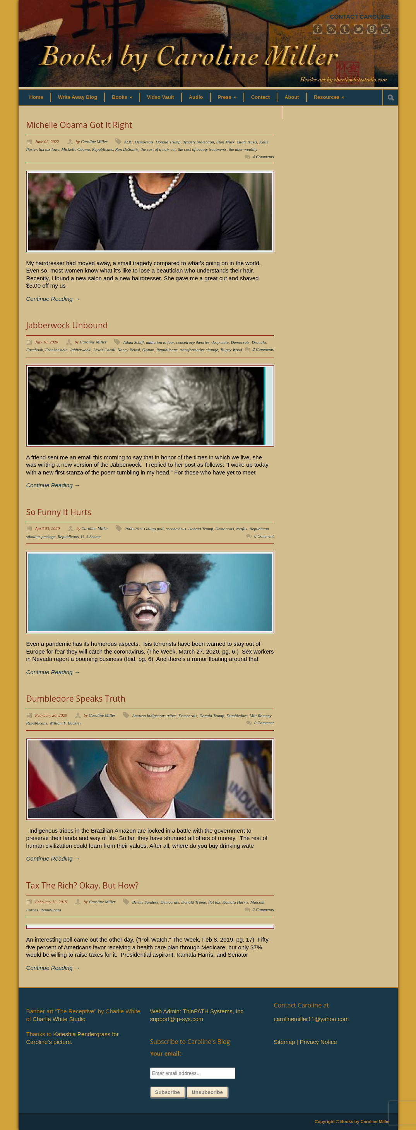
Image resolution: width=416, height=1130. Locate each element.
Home (36, 97)
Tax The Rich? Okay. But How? (82, 885)
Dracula (259, 342)
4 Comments (263, 156)
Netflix (241, 528)
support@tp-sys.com (177, 1019)
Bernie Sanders (145, 902)
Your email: (165, 1053)
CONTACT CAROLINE (360, 16)
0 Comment (264, 536)
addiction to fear (160, 342)
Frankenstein (56, 349)
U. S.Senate (91, 536)
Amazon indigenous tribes (154, 715)
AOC (128, 142)
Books (122, 97)
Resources (329, 97)
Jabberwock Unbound (67, 325)
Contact (260, 97)
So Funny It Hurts (58, 512)
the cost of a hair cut (158, 149)
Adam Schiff (133, 342)
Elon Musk (225, 142)
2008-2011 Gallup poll (144, 528)
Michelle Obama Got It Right (79, 124)
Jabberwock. (80, 349)
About (291, 97)
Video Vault (160, 97)
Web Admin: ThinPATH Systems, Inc (196, 1011)
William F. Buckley (65, 723)
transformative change (199, 349)
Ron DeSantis (127, 149)
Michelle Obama (76, 149)
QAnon (148, 349)
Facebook (34, 349)
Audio (196, 97)
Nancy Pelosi (129, 349)
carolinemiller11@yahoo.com (311, 1019)
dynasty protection (198, 142)
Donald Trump (168, 142)
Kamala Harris (235, 902)
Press (227, 97)
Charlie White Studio (59, 1019)
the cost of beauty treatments (202, 149)
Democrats (144, 142)
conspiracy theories (192, 342)
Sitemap (284, 1042)
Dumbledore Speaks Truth (76, 698)
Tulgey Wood (231, 349)
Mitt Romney (260, 715)
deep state (220, 342)
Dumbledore (237, 715)
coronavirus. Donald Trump (189, 528)
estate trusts (246, 142)
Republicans (102, 149)
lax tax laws (49, 149)
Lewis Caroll (104, 349)
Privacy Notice (318, 1042)
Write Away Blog (78, 97)
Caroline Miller (94, 141)
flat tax (214, 902)
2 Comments (263, 349)
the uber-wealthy (243, 149)
